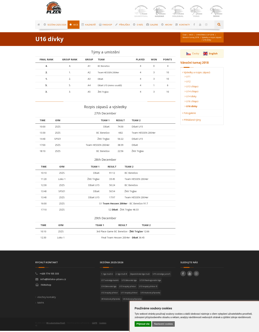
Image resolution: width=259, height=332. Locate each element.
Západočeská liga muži (140, 275)
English (213, 54)
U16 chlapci (191, 102)
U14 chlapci (191, 92)
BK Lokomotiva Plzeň (55, 324)
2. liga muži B (121, 275)
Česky (195, 54)
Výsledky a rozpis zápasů (193, 41)
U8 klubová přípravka (110, 300)
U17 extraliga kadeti (110, 281)
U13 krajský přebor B (148, 287)
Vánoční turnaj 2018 (191, 38)
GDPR (94, 324)
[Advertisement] (248, 100)
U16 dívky (191, 107)
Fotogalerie (189, 114)
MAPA (40, 303)
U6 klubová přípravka (132, 300)
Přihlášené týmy (191, 121)
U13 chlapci (191, 87)
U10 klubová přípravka (150, 293)
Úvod (185, 36)
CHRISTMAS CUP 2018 (206, 36)
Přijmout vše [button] (142, 324)
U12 (187, 82)
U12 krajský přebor (109, 293)
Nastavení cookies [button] (163, 324)
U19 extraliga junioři (161, 275)
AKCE (192, 36)
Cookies (102, 324)
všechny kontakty (46, 298)
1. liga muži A (107, 275)
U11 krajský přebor (129, 293)
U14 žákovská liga (108, 287)
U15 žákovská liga (129, 281)
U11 (187, 77)
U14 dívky (190, 97)
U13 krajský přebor (127, 287)
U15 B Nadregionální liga (150, 281)
